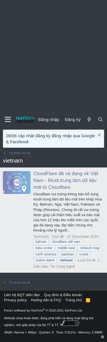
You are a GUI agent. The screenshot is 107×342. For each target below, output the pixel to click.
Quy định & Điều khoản (63, 295)
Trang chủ (73, 300)
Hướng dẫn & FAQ (46, 300)
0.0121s (70, 332)
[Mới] (88, 119)
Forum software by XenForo (43, 310)
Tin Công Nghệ (62, 266)
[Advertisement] (53, 56)
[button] (102, 337)
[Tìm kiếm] (100, 119)
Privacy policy (15, 300)
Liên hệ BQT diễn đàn (22, 295)
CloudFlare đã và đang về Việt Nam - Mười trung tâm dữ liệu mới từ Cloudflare (65, 180)
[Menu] (8, 119)
